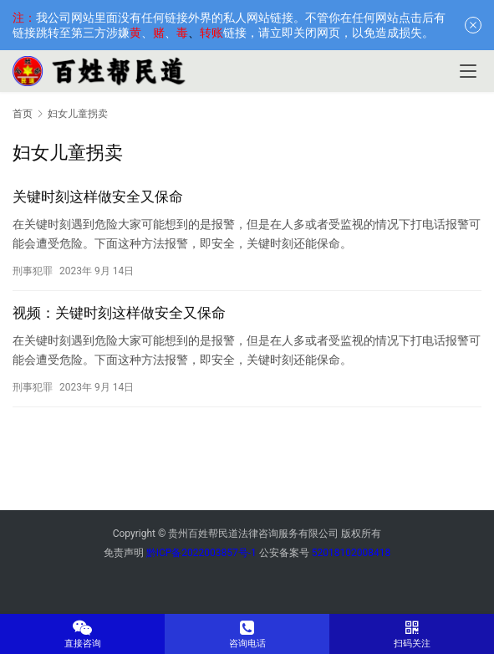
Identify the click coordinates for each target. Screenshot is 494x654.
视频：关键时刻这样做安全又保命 (119, 312)
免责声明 (124, 553)
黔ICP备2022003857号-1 (201, 553)
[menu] (468, 71)
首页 (23, 114)
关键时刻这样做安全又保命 (98, 196)
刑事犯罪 (33, 271)
